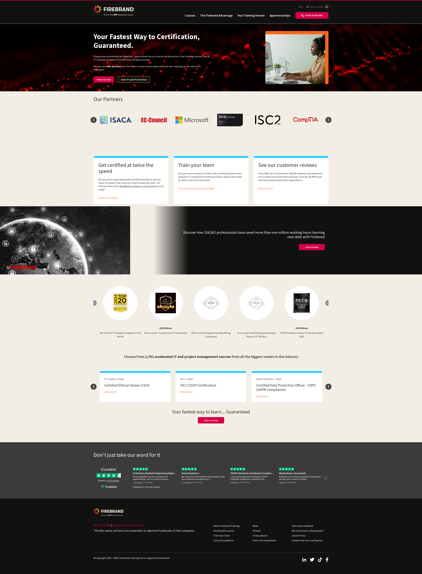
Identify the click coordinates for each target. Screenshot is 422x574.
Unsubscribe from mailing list (307, 540)
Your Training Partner (251, 15)
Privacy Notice (260, 535)
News (255, 525)
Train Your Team (221, 535)
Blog (301, 6)
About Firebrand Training (226, 525)
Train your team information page (196, 188)
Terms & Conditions (223, 540)
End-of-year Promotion (134, 79)
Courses (190, 15)
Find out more (265, 188)
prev (94, 120)
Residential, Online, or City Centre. (138, 186)
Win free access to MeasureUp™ (308, 530)
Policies (257, 530)
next (328, 120)
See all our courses (107, 197)
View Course (110, 391)
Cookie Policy (299, 535)
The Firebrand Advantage (216, 15)
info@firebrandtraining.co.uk (128, 525)
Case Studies (312, 247)
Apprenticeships (280, 15)
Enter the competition (264, 540)
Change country (314, 6)
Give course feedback (302, 525)
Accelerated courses (223, 530)
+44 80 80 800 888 (312, 15)
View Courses (104, 79)
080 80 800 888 (102, 525)
